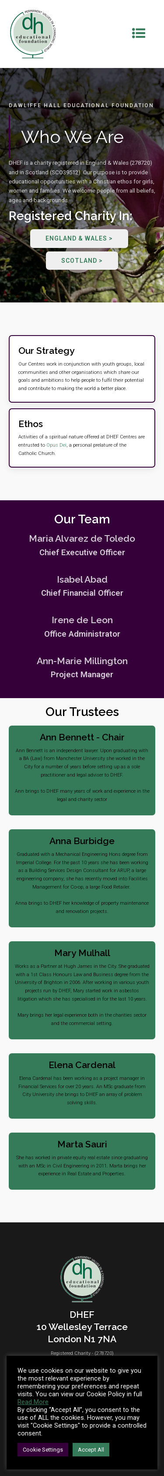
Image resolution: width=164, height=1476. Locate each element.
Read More (33, 1402)
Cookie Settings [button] (43, 1449)
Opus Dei (56, 445)
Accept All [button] (91, 1449)
